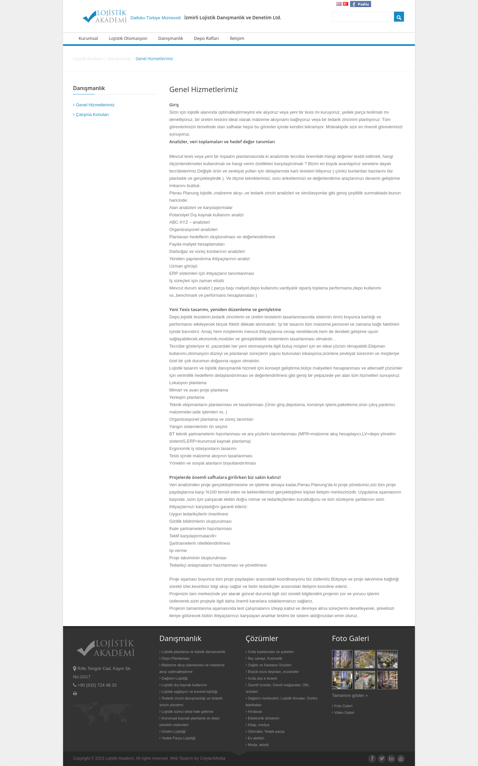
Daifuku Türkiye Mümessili (205, 17)
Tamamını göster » (350, 695)
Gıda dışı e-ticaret (261, 678)
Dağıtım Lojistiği (173, 678)
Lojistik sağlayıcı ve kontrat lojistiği (188, 692)
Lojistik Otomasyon (128, 38)
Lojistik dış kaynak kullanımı (183, 685)
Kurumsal (88, 38)
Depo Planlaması (174, 658)
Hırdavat (254, 711)
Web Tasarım (181, 758)
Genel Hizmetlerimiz (94, 104)
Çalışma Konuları (91, 114)
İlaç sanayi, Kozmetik (264, 658)
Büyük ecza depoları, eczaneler (272, 672)
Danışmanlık (170, 38)
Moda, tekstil (257, 745)
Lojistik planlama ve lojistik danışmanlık (192, 652)
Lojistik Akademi (88, 58)
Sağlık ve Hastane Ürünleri (268, 665)
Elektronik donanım (262, 718)
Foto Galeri (342, 706)
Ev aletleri (255, 738)
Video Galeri (343, 712)
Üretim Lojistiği (172, 731)
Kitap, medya (257, 725)
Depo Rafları (206, 38)
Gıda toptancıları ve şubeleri (270, 652)
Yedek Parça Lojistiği (177, 738)
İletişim (237, 38)
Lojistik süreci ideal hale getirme (186, 711)
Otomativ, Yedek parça (265, 731)
